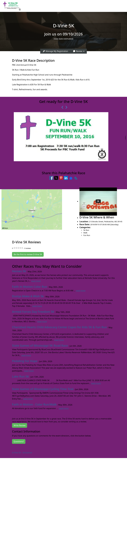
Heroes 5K (19, 271)
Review (77, 51)
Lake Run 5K (20, 376)
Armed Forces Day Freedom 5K (33, 312)
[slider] (18, 248)
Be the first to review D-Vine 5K (28, 254)
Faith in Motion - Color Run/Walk (34, 404)
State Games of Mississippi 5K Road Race (40, 345)
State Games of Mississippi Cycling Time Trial (42, 389)
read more (36, 281)
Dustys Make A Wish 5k (28, 296)
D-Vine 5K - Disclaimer (22, 452)
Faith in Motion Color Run (29, 287)
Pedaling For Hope (24, 361)
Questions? (19, 441)
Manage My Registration (55, 51)
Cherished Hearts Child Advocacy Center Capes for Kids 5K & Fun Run (59, 327)
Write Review (19, 425)
